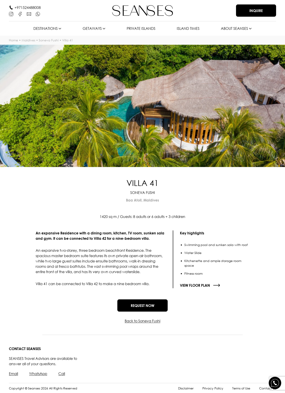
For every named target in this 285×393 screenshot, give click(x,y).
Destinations (45, 28)
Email (13, 373)
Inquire (256, 10)
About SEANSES (234, 28)
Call (61, 373)
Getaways (92, 28)
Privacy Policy (212, 388)
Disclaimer (185, 388)
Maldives (28, 40)
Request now (142, 305)
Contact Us (267, 388)
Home (13, 40)
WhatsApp (38, 373)
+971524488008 (27, 7)
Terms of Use (241, 388)
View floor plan (195, 285)
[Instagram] (11, 14)
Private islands (141, 28)
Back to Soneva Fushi (142, 321)
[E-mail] (29, 14)
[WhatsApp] (38, 14)
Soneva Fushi (49, 40)
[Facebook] (20, 14)
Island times (188, 28)
